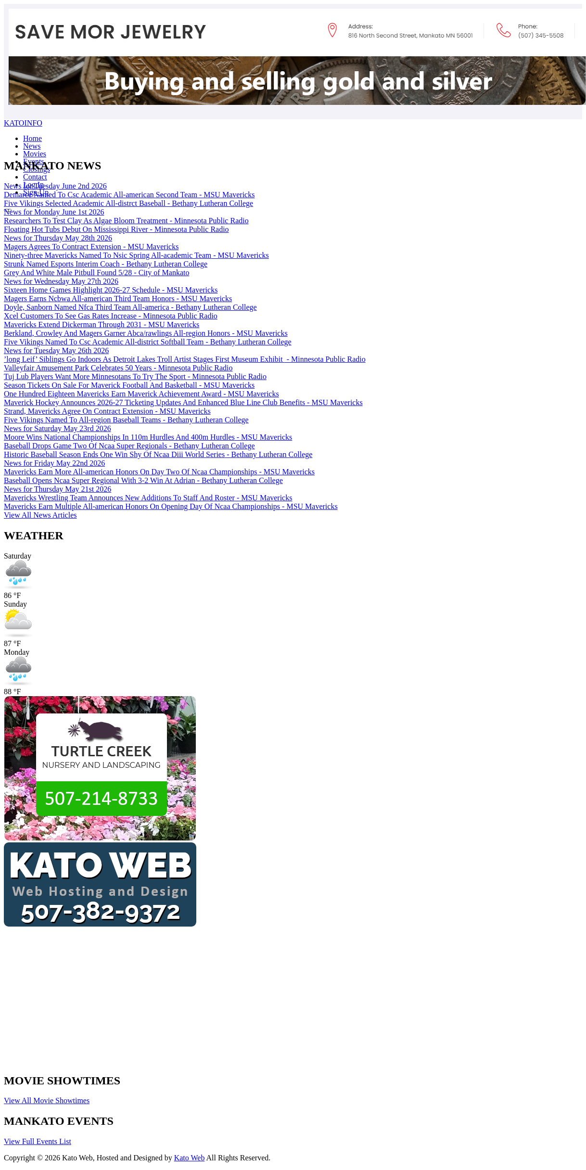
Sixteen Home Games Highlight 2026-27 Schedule (110, 290)
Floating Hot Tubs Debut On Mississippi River (116, 229)
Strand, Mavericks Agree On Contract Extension (107, 411)
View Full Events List (37, 1141)
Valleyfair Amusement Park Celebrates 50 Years (118, 368)
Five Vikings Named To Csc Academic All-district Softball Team (148, 342)
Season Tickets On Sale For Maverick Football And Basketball (129, 385)
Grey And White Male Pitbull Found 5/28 (96, 272)
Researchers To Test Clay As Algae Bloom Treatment (126, 220)
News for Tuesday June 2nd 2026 (55, 186)
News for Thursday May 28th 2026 (58, 238)
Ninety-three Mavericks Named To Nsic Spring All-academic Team (136, 255)
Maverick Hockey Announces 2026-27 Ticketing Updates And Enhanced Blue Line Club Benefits (183, 402)
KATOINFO (23, 123)
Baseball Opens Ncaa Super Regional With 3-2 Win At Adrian (143, 480)
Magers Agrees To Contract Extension (91, 246)
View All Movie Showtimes (46, 1100)
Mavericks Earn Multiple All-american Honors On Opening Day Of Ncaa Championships (171, 506)
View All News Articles (40, 515)
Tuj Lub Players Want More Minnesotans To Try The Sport (135, 376)
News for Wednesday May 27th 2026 (61, 281)
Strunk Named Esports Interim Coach (105, 264)
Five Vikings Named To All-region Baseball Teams (126, 420)
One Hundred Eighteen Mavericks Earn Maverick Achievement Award (141, 394)
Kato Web (189, 1158)
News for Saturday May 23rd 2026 (57, 428)
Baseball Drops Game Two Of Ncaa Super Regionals (129, 446)
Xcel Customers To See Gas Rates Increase (110, 316)
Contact (35, 177)
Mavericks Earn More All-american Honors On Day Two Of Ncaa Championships (159, 472)
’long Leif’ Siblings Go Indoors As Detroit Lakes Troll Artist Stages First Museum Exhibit (185, 359)
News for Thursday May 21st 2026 (57, 489)
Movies (34, 154)
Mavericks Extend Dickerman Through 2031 (101, 324)
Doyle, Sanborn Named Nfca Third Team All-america (130, 307)
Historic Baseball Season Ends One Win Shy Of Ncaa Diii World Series (158, 454)
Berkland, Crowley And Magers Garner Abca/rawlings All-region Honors (146, 333)
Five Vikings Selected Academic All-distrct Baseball (128, 203)
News (31, 146)
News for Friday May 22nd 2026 (54, 463)
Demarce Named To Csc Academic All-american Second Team (129, 195)
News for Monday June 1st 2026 (54, 212)
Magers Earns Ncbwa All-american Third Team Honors (118, 298)
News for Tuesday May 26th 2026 (56, 350)
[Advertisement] (246, 997)
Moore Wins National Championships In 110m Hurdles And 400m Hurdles (148, 437)
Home (32, 138)
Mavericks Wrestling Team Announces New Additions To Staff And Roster (148, 498)
